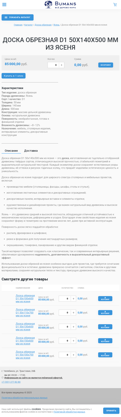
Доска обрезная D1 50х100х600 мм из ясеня (25, 298)
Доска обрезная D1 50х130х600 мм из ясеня (25, 326)
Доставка (31, 150)
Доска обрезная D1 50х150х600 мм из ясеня (25, 340)
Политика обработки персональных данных (24, 397)
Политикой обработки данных (69, 412)
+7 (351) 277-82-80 (11, 382)
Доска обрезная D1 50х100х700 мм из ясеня (25, 354)
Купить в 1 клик (13, 75)
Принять (111, 411)
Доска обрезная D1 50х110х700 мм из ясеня (25, 312)
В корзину (106, 65)
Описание (11, 150)
